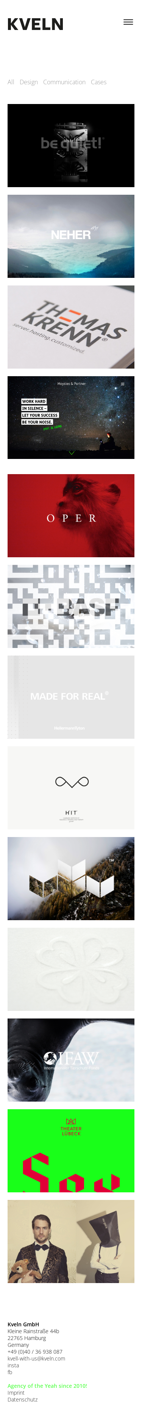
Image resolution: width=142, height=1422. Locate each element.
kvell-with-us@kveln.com (36, 1358)
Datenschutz (22, 1399)
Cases (98, 82)
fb (10, 1372)
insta (13, 1365)
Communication (64, 82)
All (11, 82)
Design (29, 82)
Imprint (16, 1392)
